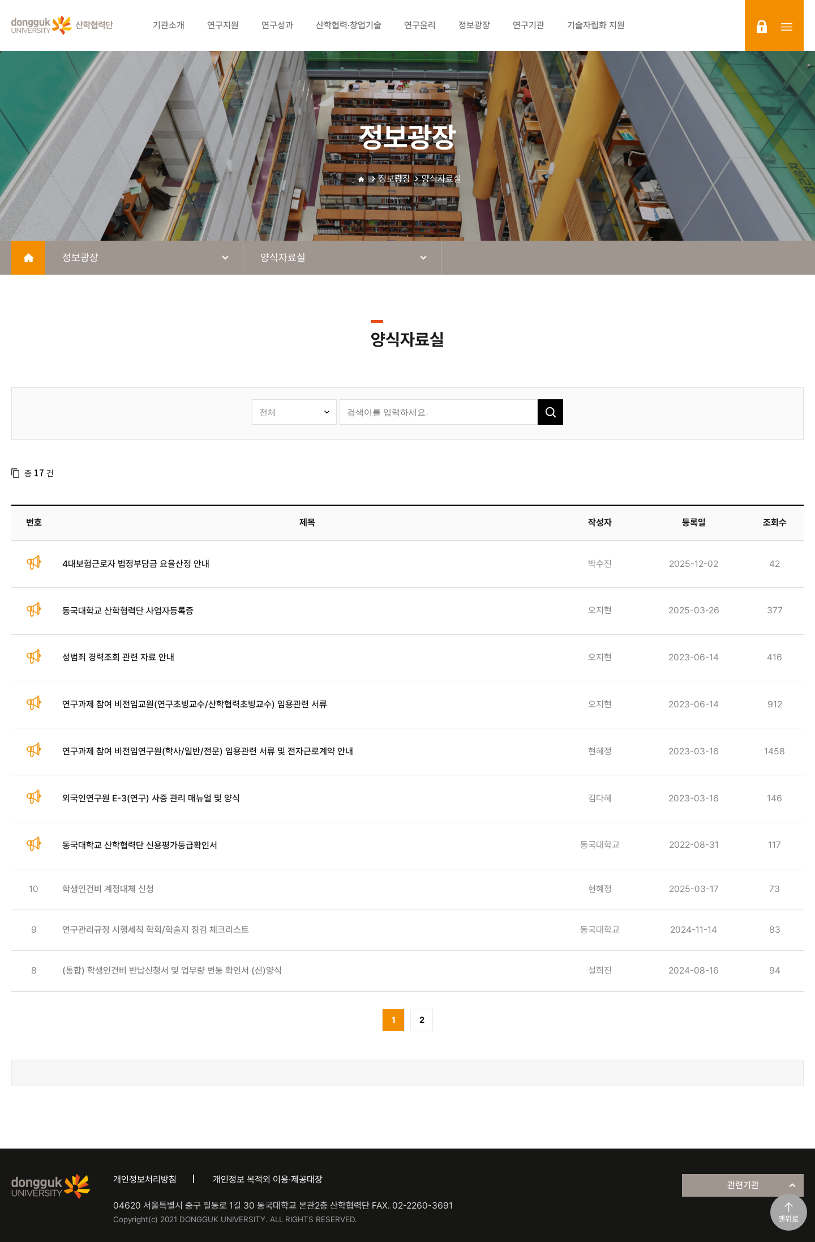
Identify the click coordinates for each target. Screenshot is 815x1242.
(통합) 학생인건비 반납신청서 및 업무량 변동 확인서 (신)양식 (172, 970)
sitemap (786, 26)
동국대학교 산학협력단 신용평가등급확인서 (139, 845)
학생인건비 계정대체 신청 (108, 889)
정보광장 (394, 178)
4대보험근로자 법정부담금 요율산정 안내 (135, 563)
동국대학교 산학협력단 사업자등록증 (128, 610)
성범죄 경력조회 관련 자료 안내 (118, 657)
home (28, 258)
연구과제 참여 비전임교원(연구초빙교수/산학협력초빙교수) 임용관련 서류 (194, 704)
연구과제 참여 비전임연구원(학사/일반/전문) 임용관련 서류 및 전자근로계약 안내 (207, 751)
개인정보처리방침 (145, 1179)
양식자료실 (441, 178)
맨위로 (788, 1218)
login (761, 26)
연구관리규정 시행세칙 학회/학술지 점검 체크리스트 (155, 929)
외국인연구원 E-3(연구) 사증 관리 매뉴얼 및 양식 (151, 798)
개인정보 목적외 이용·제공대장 (268, 1179)
